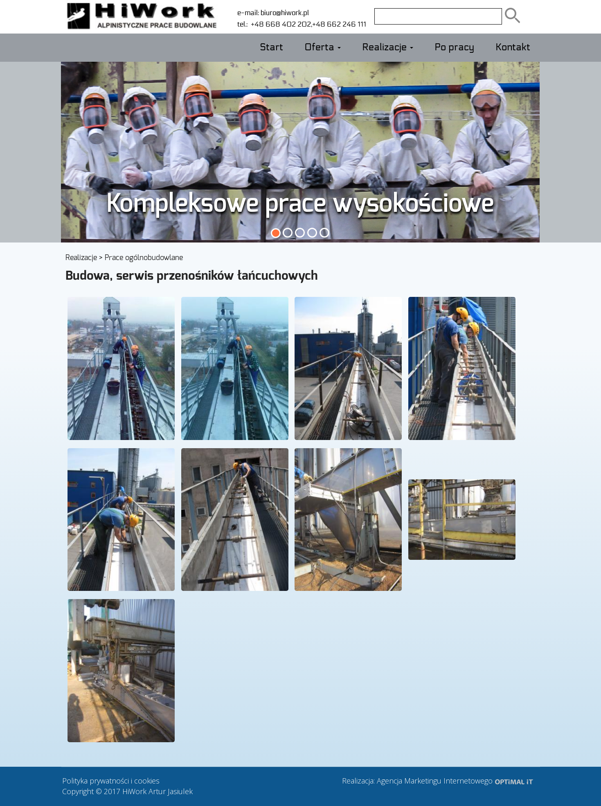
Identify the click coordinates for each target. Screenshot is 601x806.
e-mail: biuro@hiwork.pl (273, 13)
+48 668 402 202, (280, 24)
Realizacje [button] (387, 47)
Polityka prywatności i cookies (111, 781)
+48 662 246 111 (339, 24)
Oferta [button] (322, 47)
